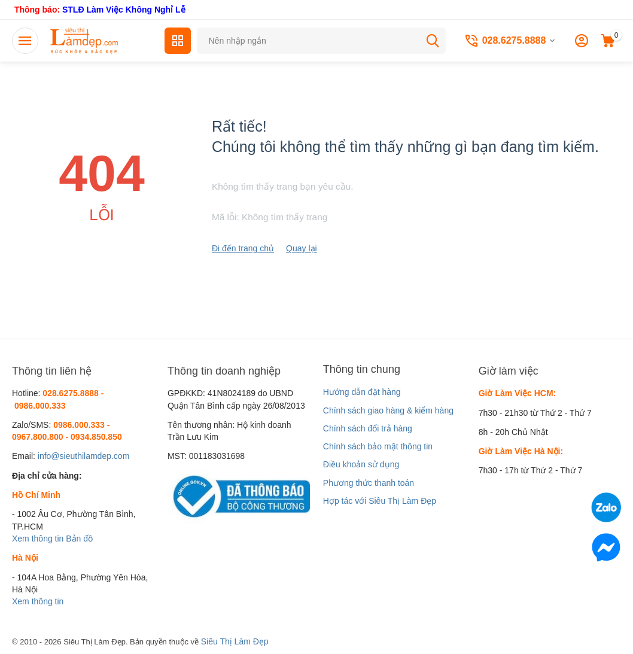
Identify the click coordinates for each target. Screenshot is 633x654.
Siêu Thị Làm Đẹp (235, 641)
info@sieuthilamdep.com (84, 456)
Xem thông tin (37, 538)
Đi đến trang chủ (243, 248)
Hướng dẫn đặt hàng (362, 392)
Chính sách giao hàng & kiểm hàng (388, 410)
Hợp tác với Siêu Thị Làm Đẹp (379, 501)
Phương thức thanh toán (368, 483)
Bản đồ (79, 538)
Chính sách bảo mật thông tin (378, 446)
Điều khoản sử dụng (361, 464)
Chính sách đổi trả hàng (367, 428)
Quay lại (301, 248)
